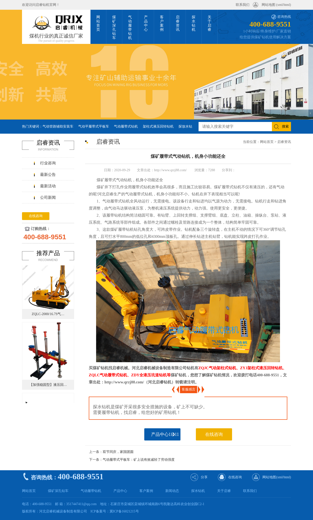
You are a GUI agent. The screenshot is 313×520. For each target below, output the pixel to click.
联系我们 (242, 5)
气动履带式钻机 (126, 126)
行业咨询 (48, 163)
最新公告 (48, 174)
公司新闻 (48, 197)
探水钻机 (198, 491)
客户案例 (146, 491)
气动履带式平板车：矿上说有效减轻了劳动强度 (139, 459)
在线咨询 (36, 216)
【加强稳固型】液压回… (48, 385)
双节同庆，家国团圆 (118, 452)
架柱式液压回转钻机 (158, 126)
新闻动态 (172, 491)
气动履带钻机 (91, 491)
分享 (204, 477)
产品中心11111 (165, 434)
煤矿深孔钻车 (58, 491)
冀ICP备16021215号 (124, 511)
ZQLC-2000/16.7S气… (48, 315)
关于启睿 (224, 491)
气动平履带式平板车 (93, 126)
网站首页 (267, 142)
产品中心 (120, 491)
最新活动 (48, 186)
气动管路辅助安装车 (58, 126)
